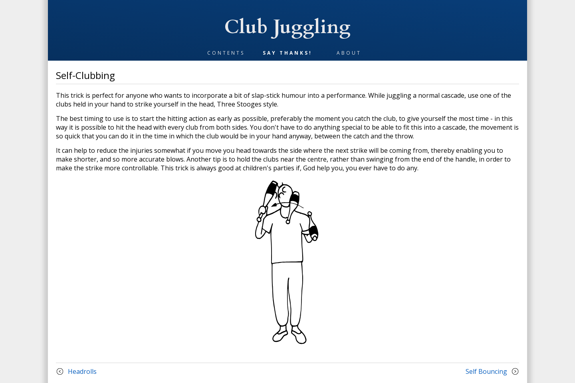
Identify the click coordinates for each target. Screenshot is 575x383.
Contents (226, 52)
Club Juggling (287, 27)
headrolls (82, 371)
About (349, 52)
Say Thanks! (287, 52)
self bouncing (486, 371)
